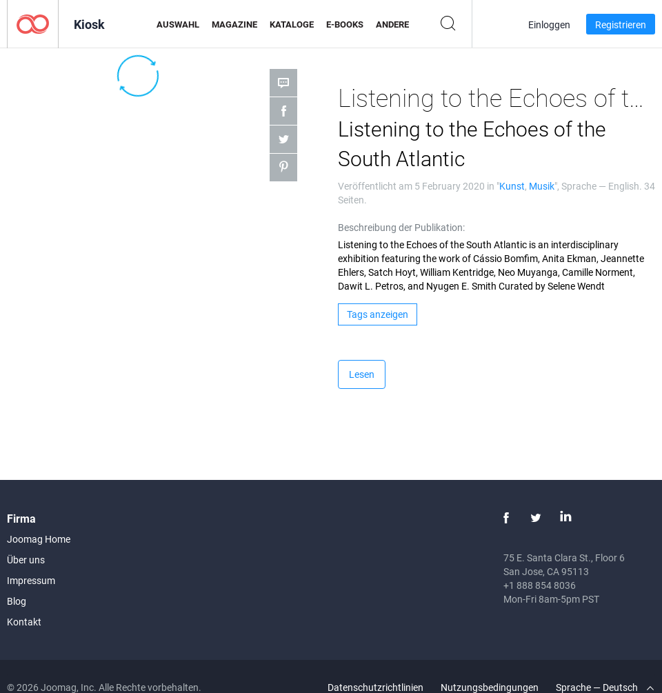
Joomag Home (38, 538)
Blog (16, 600)
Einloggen (549, 24)
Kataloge (292, 24)
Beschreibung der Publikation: (401, 227)
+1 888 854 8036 (539, 585)
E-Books (344, 24)
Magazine (234, 24)
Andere (392, 24)
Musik (541, 185)
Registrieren (620, 24)
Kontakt (24, 621)
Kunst (512, 185)
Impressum (31, 580)
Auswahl (178, 24)
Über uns (26, 559)
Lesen (361, 374)
